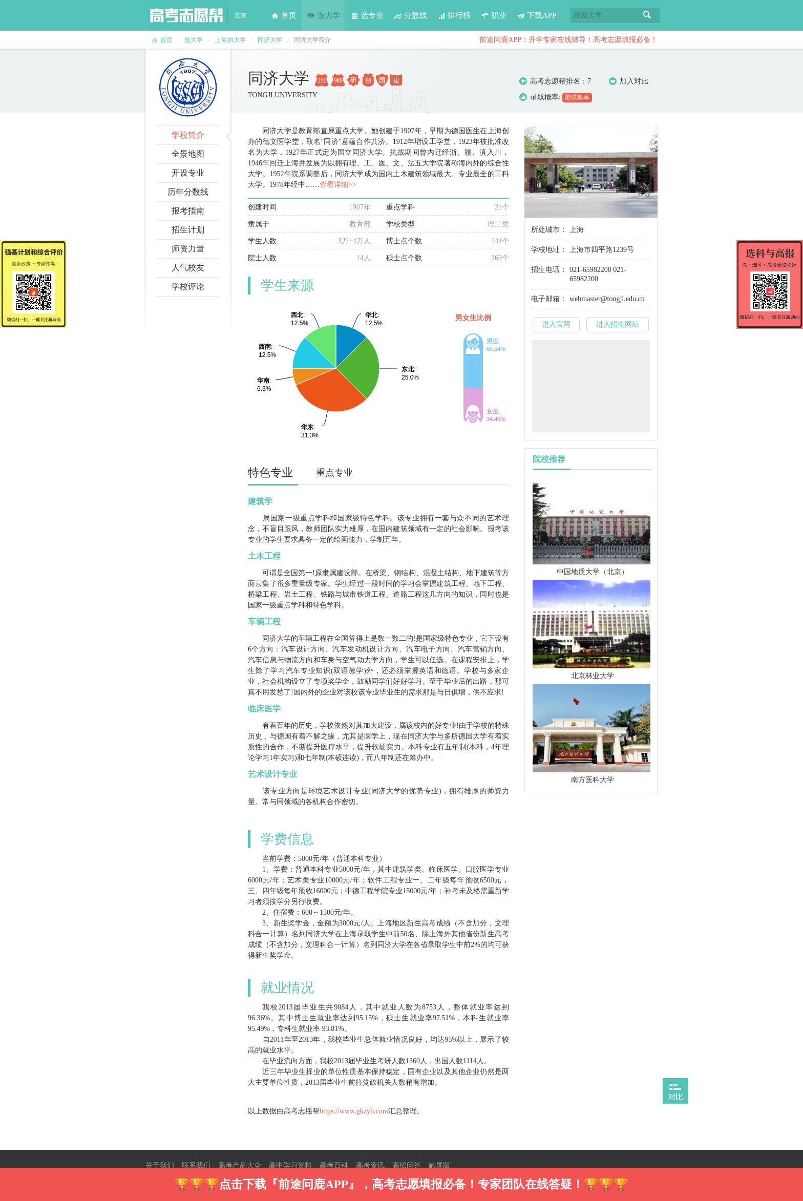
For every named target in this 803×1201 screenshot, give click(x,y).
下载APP (537, 15)
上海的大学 (230, 40)
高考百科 (334, 1165)
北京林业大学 (592, 676)
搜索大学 (588, 15)
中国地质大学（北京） (592, 572)
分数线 (410, 15)
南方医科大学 (592, 780)
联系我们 (196, 1165)
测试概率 (577, 97)
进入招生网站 (617, 324)
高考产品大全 (239, 1165)
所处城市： (549, 230)
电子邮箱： (549, 299)
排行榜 (454, 15)
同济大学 (270, 40)
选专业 (367, 15)
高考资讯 (370, 1165)
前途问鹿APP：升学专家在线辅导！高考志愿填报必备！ (568, 40)
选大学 (323, 15)
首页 (284, 15)
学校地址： (549, 250)
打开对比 (675, 1091)
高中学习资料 (290, 1165)
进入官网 (556, 324)
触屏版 (439, 1165)
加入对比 (628, 81)
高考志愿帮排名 (555, 81)
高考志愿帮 (186, 15)
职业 (493, 15)
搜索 (647, 15)
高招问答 (406, 1165)
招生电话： (549, 269)
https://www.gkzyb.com (354, 1111)
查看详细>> (338, 184)
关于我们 (159, 1165)
